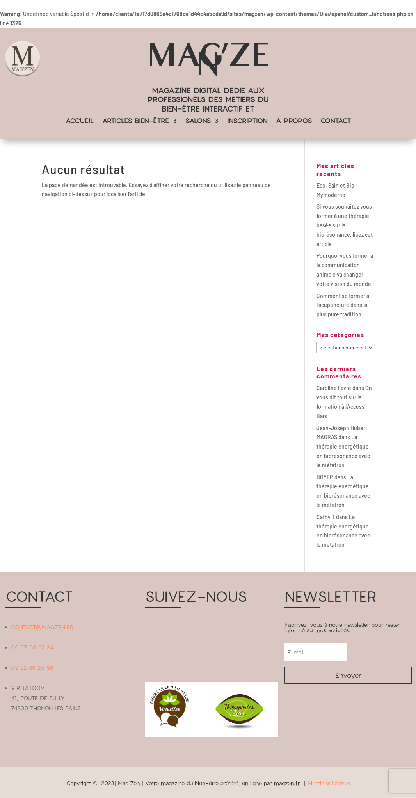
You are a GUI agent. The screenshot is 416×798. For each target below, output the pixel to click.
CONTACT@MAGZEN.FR (42, 627)
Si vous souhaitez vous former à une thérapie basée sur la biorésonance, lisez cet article (344, 225)
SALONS (198, 121)
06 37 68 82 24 (32, 647)
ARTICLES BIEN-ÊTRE (135, 121)
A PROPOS (294, 121)
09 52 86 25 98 (32, 667)
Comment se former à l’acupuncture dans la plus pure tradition (342, 305)
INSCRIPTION (247, 121)
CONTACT (335, 121)
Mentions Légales (329, 783)
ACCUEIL (80, 121)
